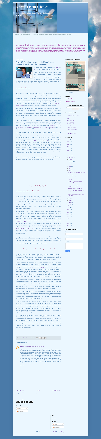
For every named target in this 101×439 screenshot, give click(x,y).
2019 (68, 207)
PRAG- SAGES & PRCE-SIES (27, 346)
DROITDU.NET (70, 120)
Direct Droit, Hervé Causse (73, 115)
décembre (70, 155)
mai (69, 170)
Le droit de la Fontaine (72, 129)
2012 (68, 223)
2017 (68, 212)
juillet (69, 166)
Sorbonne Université (71, 133)
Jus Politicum (70, 125)
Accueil (17, 34)
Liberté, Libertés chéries (32, 7)
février (70, 202)
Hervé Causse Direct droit (72, 124)
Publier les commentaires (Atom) (29, 393)
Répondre (22, 365)
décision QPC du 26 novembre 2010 (25, 228)
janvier (70, 205)
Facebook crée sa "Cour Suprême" (75, 188)
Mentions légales (25, 34)
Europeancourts (70, 122)
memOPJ (69, 131)
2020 (68, 153)
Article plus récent (20, 390)
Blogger (63, 431)
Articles (19, 408)
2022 (68, 148)
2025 (68, 142)
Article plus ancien (56, 390)
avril (69, 198)
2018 (68, 209)
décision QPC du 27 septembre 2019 (38, 140)
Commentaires (20, 411)
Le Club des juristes (71, 127)
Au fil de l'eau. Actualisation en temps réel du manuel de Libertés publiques (52, 34)
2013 (68, 221)
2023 (68, 146)
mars (69, 200)
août (69, 164)
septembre (70, 161)
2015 (68, 216)
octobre (70, 159)
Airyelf (54, 431)
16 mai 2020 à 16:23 (39, 346)
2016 (68, 214)
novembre (70, 157)
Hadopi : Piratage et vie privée (75, 176)
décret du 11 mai (29, 96)
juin (69, 168)
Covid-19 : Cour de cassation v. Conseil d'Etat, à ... (75, 182)
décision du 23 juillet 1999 (37, 267)
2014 (68, 218)
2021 (68, 150)
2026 (68, 139)
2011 (68, 225)
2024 (68, 144)
